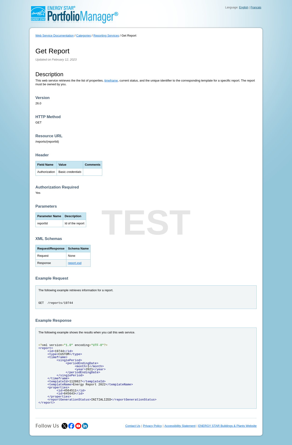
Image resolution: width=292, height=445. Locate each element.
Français (256, 7)
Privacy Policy (152, 426)
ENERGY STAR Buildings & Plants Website (227, 426)
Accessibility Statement (180, 426)
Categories (83, 35)
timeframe (111, 80)
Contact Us (132, 426)
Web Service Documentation (54, 35)
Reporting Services (106, 35)
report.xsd (74, 263)
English (243, 7)
